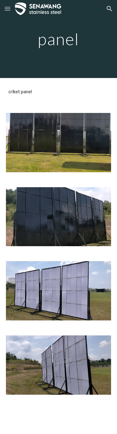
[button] (7, 8)
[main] (58, 39)
